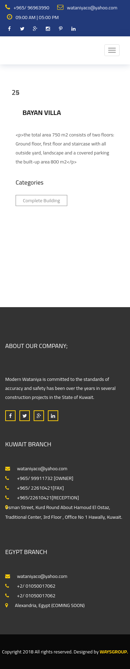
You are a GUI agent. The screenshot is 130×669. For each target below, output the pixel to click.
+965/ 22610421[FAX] (34, 487)
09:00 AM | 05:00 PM (33, 17)
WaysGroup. (114, 651)
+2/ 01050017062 (30, 585)
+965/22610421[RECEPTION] (42, 497)
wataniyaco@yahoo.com (87, 7)
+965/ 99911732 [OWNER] (39, 478)
